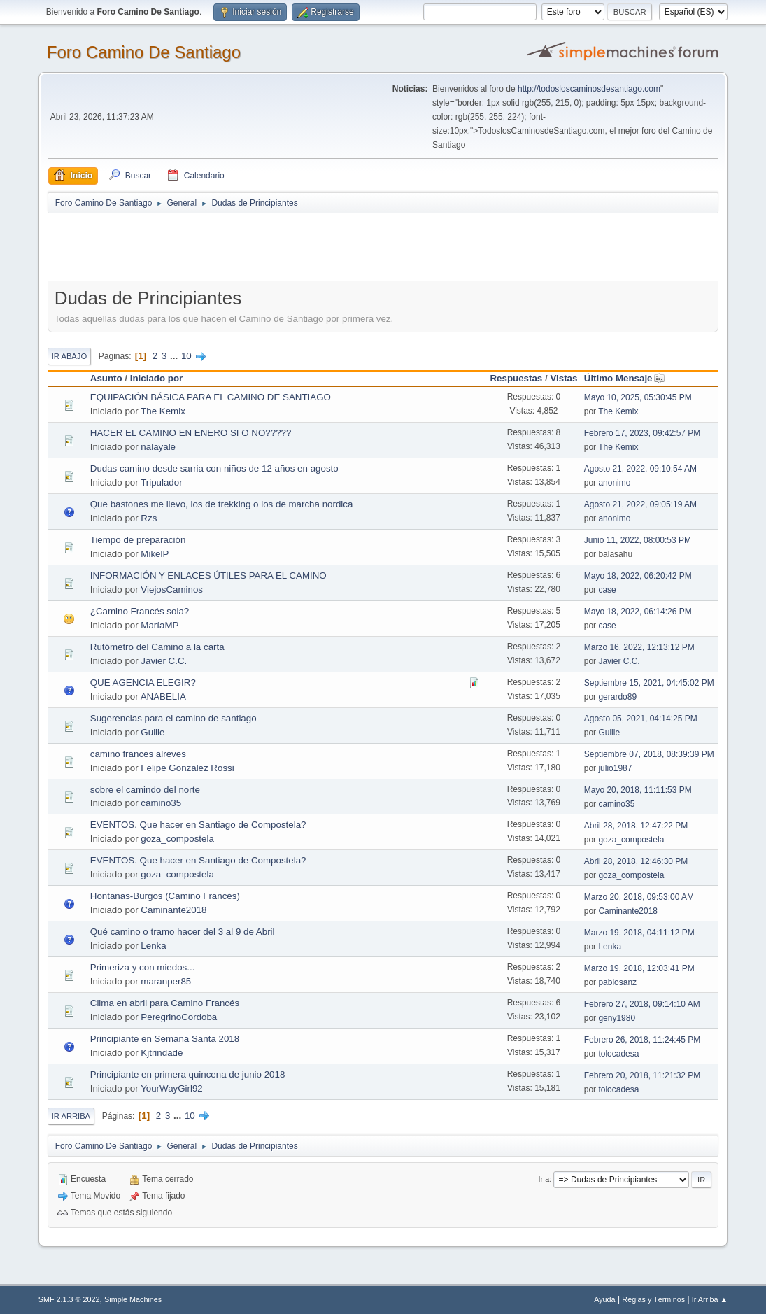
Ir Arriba (71, 1116)
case (607, 590)
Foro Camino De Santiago (144, 52)
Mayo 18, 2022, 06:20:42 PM (638, 576)
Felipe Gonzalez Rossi (187, 768)
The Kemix (163, 411)
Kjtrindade (162, 1052)
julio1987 (615, 768)
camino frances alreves (138, 754)
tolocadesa (618, 1054)
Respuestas (516, 378)
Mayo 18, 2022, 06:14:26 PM (638, 611)
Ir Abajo (69, 356)
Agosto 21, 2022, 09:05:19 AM (640, 504)
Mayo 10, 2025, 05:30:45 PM (638, 397)
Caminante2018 (173, 910)
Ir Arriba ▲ (710, 1299)
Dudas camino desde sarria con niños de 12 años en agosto (214, 468)
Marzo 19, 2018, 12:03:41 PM (639, 968)
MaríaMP (159, 625)
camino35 (161, 803)
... (175, 356)
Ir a (544, 1179)
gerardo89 (617, 697)
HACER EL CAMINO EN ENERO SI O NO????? (191, 433)
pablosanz (617, 982)
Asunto (106, 378)
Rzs (149, 518)
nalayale (158, 446)
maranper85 (166, 981)
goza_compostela (177, 838)
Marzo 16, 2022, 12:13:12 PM (639, 647)
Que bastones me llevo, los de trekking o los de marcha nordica (221, 504)
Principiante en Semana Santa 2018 (164, 1038)
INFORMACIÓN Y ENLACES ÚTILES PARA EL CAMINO (208, 575)
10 (186, 356)
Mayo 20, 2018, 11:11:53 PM (638, 790)
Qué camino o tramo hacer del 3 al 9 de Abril (182, 931)
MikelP (155, 554)
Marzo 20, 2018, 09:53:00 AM (639, 897)
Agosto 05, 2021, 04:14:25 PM (640, 718)
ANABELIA (163, 696)
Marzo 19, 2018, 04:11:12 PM (639, 933)
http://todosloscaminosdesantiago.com (589, 89)
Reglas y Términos (653, 1299)
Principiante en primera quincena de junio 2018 (187, 1074)
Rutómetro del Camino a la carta (157, 647)
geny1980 (616, 1018)
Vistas (563, 378)
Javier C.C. (164, 661)
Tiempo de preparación (138, 540)
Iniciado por (156, 378)
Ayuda (604, 1299)
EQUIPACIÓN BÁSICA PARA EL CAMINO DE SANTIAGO (210, 397)
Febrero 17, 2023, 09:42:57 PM (642, 433)
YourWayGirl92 (172, 1088)
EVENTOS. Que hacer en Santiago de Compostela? (198, 824)
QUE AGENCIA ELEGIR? (143, 682)
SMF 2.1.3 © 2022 (69, 1299)
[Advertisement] (293, 246)
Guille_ (155, 732)
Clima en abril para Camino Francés (164, 1003)
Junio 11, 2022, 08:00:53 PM (637, 540)
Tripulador (162, 482)
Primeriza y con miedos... (142, 967)
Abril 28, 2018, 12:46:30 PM (636, 861)
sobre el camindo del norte (145, 789)
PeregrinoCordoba (179, 1017)
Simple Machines (133, 1299)
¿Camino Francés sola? (139, 611)
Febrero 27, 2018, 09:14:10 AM (642, 1004)
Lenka (153, 945)
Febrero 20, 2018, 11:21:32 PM (642, 1075)
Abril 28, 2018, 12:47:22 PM (636, 826)
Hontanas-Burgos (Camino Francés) (165, 896)
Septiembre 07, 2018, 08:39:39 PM (649, 754)
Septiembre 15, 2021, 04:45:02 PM (649, 683)
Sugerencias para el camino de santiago (173, 718)
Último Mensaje (624, 378)
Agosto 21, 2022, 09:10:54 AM (640, 469)
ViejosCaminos (172, 589)
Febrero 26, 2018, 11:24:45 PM (642, 1040)
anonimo (614, 483)
